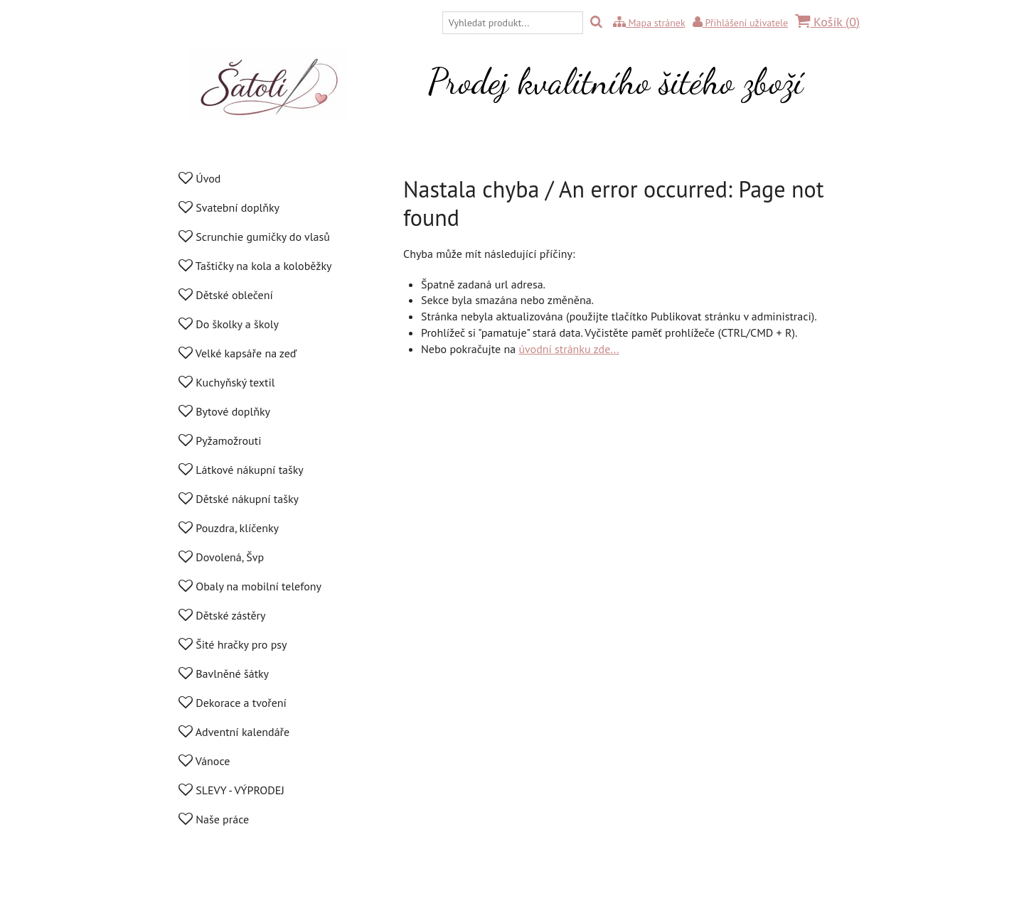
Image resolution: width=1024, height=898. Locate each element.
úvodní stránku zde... (568, 349)
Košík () (827, 21)
